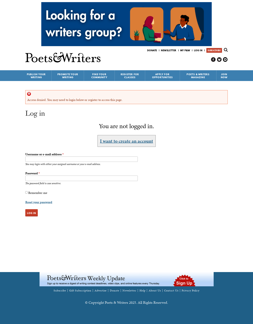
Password (32, 173)
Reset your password (38, 202)
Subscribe (214, 50)
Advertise (101, 290)
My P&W (185, 50)
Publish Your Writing (36, 76)
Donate (152, 50)
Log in (198, 50)
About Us (155, 290)
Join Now (224, 76)
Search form (226, 50)
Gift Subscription (80, 290)
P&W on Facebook (213, 59)
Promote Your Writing (67, 76)
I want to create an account (126, 141)
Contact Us (171, 290)
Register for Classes (130, 76)
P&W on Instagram (225, 59)
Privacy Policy (191, 290)
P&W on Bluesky (219, 59)
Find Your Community (99, 76)
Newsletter (168, 50)
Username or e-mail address (44, 154)
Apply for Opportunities (162, 76)
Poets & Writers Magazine (198, 76)
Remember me (37, 193)
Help (143, 290)
